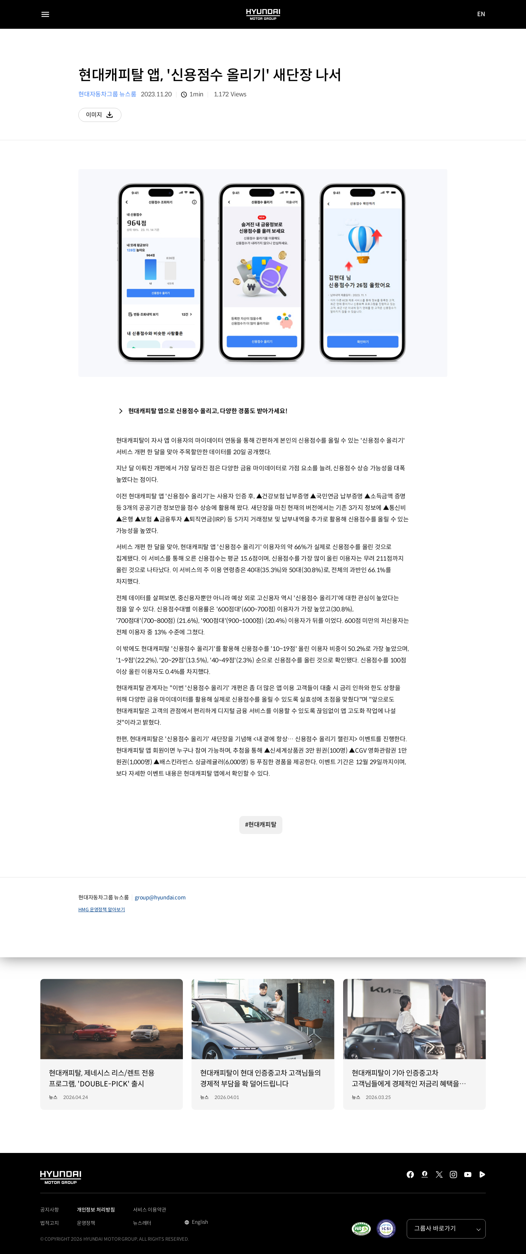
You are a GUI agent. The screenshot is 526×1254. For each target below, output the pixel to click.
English (199, 1223)
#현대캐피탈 (261, 825)
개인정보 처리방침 (96, 1210)
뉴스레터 (142, 1223)
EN (481, 14)
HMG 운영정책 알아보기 (101, 910)
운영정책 (86, 1223)
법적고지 (49, 1223)
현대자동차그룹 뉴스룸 (107, 94)
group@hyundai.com (160, 897)
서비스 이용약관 (149, 1210)
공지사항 (49, 1210)
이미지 (104, 116)
